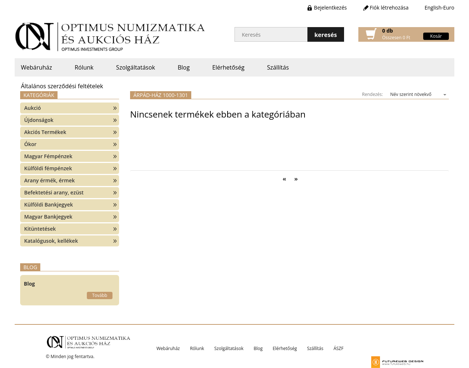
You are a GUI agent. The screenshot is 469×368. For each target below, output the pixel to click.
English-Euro (439, 7)
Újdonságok (38, 119)
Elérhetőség (228, 67)
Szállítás (278, 67)
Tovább (99, 295)
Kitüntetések (40, 228)
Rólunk (84, 67)
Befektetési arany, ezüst (54, 192)
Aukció (32, 107)
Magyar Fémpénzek (48, 156)
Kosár (436, 36)
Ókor (30, 144)
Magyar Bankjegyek (48, 216)
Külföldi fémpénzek (48, 168)
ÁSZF (338, 348)
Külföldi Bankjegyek (48, 204)
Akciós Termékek (45, 132)
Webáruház (36, 67)
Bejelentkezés (330, 7)
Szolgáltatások (135, 67)
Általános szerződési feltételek (62, 86)
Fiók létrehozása (389, 7)
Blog (184, 67)
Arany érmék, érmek (49, 180)
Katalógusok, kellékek (51, 240)
